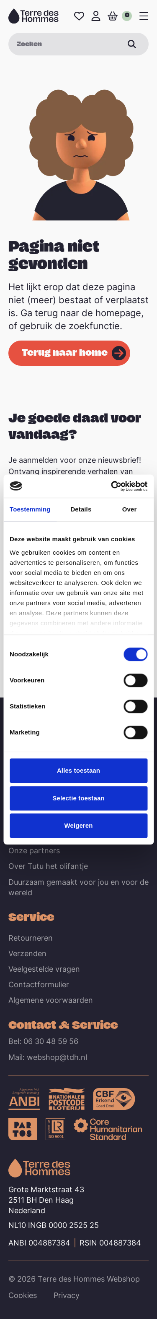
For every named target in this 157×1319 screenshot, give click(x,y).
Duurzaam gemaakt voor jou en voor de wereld (78, 887)
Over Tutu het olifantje (48, 866)
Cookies (22, 1295)
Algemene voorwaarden (50, 1000)
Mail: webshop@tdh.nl (47, 1057)
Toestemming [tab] (30, 509)
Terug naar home (65, 352)
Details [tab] (80, 509)
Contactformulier (38, 984)
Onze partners (34, 850)
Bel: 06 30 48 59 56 (43, 1041)
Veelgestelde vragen (44, 969)
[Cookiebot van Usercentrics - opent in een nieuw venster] (111, 486)
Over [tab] (129, 509)
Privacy (67, 1295)
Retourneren (30, 938)
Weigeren (78, 825)
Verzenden (27, 953)
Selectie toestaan (78, 798)
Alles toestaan (78, 770)
